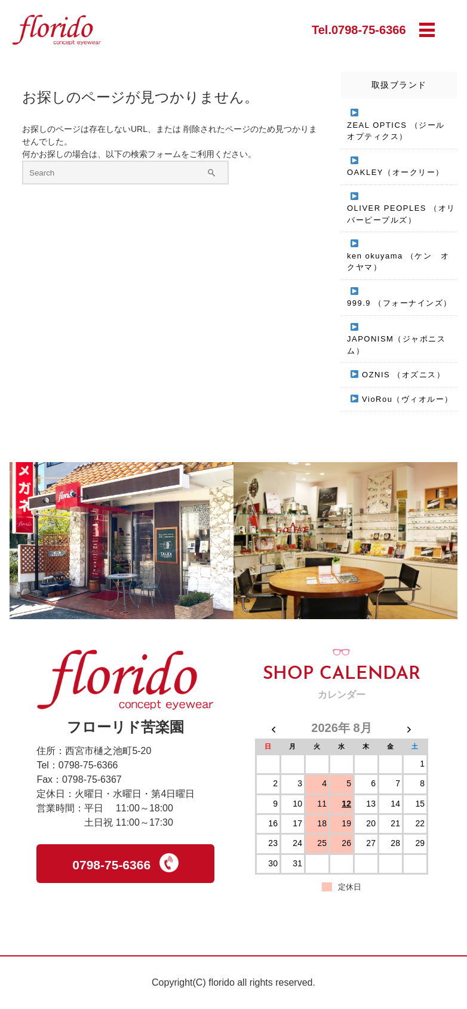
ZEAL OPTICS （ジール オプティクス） (400, 131)
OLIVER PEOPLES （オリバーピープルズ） (401, 214)
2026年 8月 (341, 727)
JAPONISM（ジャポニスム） (396, 344)
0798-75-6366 (125, 862)
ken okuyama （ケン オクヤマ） (398, 261)
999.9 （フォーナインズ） (399, 303)
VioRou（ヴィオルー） (407, 399)
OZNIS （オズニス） (403, 374)
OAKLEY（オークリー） (395, 172)
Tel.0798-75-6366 (359, 29)
